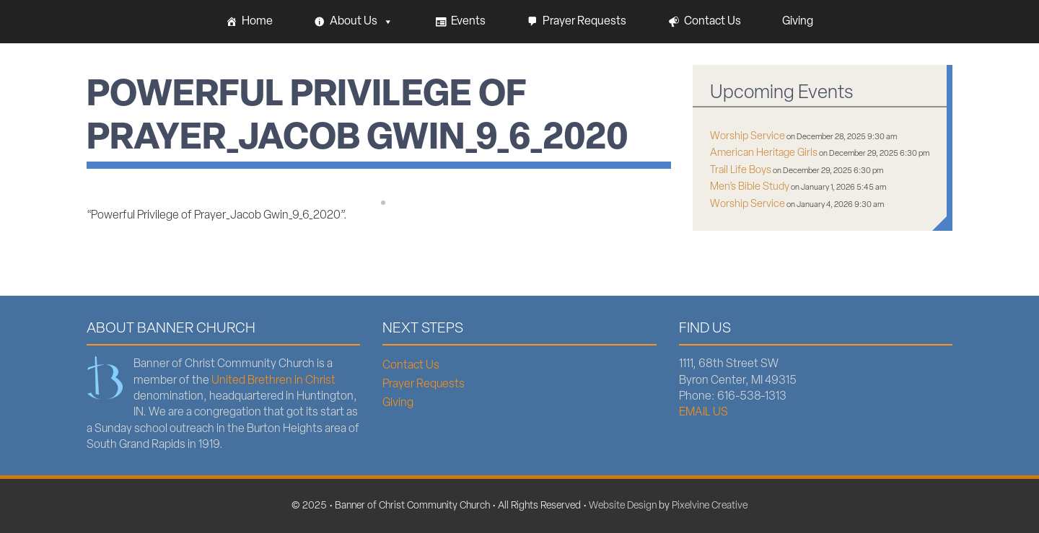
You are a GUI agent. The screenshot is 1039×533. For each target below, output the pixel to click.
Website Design (623, 506)
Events (468, 21)
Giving (797, 21)
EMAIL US (703, 412)
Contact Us (712, 21)
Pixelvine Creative (710, 506)
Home (257, 21)
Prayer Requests (584, 21)
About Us (361, 21)
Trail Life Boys (740, 170)
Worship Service (747, 136)
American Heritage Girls (763, 153)
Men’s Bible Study (749, 187)
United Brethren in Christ (273, 381)
